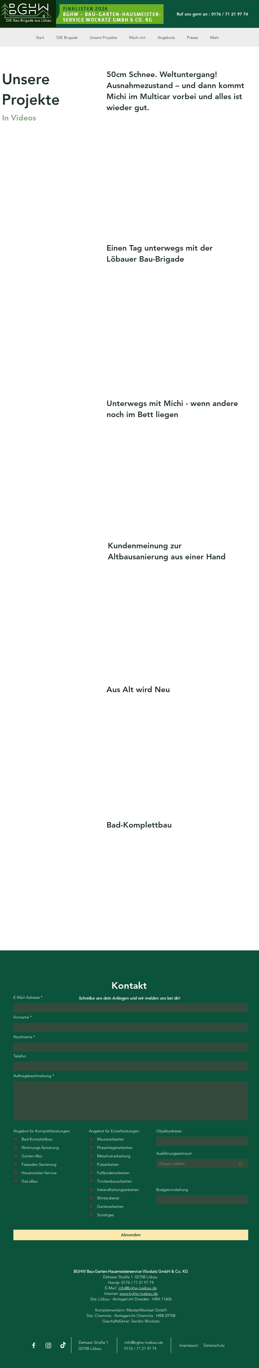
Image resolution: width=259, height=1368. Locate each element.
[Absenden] (130, 1235)
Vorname (21, 1017)
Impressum (188, 1345)
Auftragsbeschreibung (32, 1076)
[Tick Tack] (63, 1345)
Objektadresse (168, 1131)
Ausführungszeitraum (174, 1153)
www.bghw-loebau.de (139, 1293)
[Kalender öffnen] (241, 1164)
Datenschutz (214, 1345)
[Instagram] (48, 1345)
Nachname (22, 1037)
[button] (105, 37)
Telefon (19, 1056)
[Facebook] (33, 1345)
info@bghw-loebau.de (137, 1287)
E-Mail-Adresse (26, 997)
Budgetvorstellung (172, 1190)
